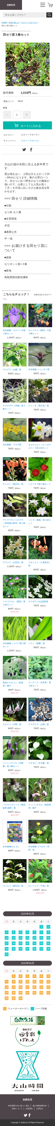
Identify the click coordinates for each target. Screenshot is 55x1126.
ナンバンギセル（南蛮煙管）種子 (39, 806)
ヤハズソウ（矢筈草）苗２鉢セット (39, 684)
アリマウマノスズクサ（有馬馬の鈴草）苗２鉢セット (14, 523)
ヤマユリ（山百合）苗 (13, 562)
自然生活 (11, 5)
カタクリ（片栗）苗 (12, 724)
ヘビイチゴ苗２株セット (39, 484)
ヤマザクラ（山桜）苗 (38, 724)
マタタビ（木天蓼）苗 (38, 763)
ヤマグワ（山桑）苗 (12, 369)
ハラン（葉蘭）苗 (36, 643)
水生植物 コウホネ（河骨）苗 (38, 848)
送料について (17, 1109)
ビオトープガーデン (29, 23)
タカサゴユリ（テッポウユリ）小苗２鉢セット (39, 446)
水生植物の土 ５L (11, 846)
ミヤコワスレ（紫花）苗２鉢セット (14, 603)
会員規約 (29, 1109)
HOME (4, 23)
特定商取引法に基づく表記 (18, 1106)
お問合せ (39, 1109)
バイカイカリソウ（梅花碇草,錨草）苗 (14, 806)
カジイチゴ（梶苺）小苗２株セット (39, 332)
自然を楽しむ (14, 23)
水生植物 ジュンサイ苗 (38, 369)
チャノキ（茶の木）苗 (38, 405)
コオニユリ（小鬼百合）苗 (39, 564)
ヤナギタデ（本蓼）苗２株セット (14, 407)
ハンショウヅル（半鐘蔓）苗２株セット (13, 764)
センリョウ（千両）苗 (38, 886)
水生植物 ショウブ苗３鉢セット (14, 645)
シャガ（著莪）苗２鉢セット (39, 521)
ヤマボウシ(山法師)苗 (38, 601)
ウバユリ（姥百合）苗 (13, 886)
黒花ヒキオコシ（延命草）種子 (13, 684)
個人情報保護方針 (40, 1106)
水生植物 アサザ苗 (12, 444)
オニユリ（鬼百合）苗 (13, 484)
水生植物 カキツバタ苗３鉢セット (14, 332)
